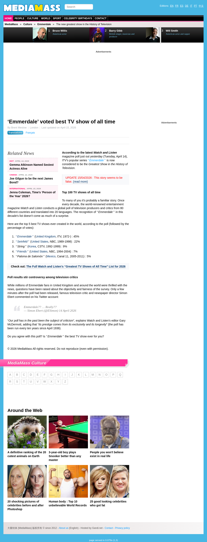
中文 (201, 5)
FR (176, 5)
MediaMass (11, 24)
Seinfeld (22, 241)
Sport (57, 18)
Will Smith (172, 30)
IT (191, 5)
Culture (32, 18)
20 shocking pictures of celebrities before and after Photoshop (25, 505)
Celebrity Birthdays (78, 18)
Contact (101, 18)
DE (186, 5)
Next (24, 35)
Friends (22, 251)
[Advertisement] (103, 82)
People (19, 18)
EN (172, 5)
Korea (32, 246)
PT (195, 5)
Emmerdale (44, 24)
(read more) (80, 181)
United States (39, 241)
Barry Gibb (115, 30)
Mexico (50, 256)
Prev (14, 35)
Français (30, 132)
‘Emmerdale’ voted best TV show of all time (61, 122)
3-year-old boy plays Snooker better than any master (65, 456)
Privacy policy (122, 528)
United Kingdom (46, 236)
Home (8, 18)
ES (181, 5)
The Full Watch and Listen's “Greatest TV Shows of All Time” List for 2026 (76, 266)
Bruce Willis (60, 30)
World (45, 18)
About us (63, 528)
